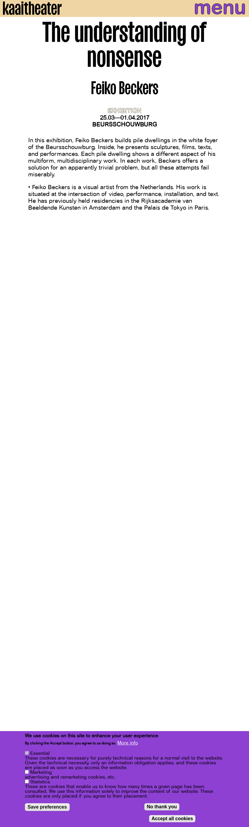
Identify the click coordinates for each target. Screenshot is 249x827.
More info (127, 744)
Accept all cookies (172, 819)
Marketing (41, 774)
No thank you (162, 807)
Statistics (40, 783)
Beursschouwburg (124, 124)
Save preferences (47, 808)
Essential (40, 755)
